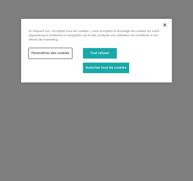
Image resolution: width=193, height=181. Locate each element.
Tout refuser (99, 53)
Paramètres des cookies (50, 53)
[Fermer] (164, 24)
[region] (96, 50)
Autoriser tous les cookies (106, 68)
